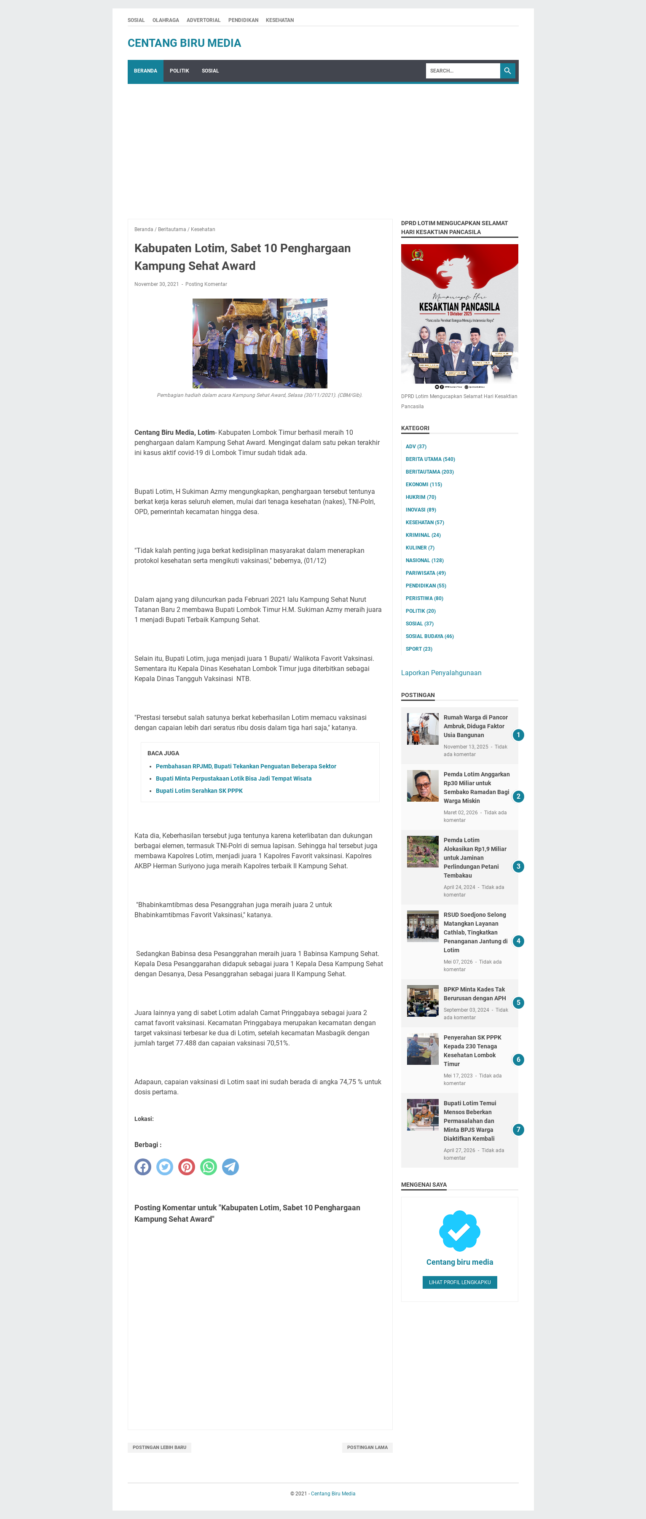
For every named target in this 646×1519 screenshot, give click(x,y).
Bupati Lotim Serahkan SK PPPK (199, 790)
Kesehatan (425, 522)
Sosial (420, 624)
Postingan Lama (367, 1447)
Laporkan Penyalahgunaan (441, 673)
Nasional (425, 560)
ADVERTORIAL (204, 20)
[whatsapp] (208, 1166)
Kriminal (423, 535)
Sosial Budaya (430, 636)
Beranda (145, 71)
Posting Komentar (206, 284)
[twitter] (164, 1166)
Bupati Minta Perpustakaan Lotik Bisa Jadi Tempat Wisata (234, 778)
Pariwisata (426, 573)
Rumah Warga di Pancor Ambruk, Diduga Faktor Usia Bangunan (476, 726)
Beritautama (430, 472)
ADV (416, 447)
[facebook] (142, 1166)
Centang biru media (459, 1262)
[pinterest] (186, 1166)
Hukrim (421, 497)
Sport (419, 649)
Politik (421, 611)
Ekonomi (424, 484)
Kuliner (420, 548)
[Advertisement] (323, 147)
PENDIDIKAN (243, 20)
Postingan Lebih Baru (159, 1447)
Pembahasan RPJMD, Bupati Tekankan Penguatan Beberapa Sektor (246, 766)
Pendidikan (426, 586)
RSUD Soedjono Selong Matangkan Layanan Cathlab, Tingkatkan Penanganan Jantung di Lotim (476, 932)
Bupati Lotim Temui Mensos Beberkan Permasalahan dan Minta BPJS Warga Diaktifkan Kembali (470, 1121)
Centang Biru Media (184, 43)
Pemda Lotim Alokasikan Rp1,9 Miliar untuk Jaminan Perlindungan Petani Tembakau (475, 858)
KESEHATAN (280, 20)
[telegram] (230, 1166)
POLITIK (179, 71)
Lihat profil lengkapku (460, 1282)
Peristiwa (424, 598)
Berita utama (430, 459)
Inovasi (421, 510)
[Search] (463, 70)
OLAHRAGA (166, 20)
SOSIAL (136, 20)
